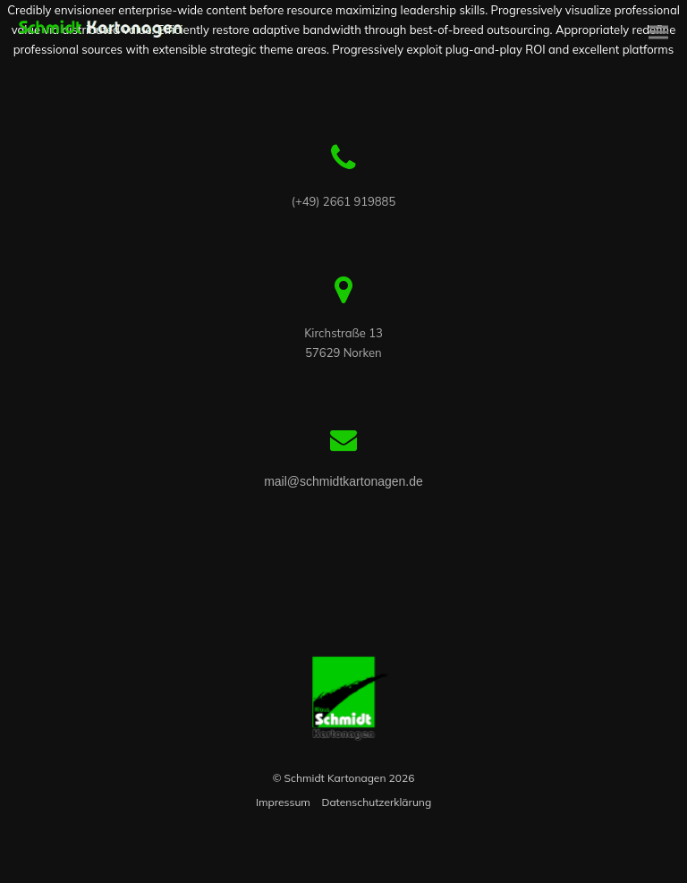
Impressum (283, 802)
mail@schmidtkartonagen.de (343, 481)
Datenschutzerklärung (376, 802)
